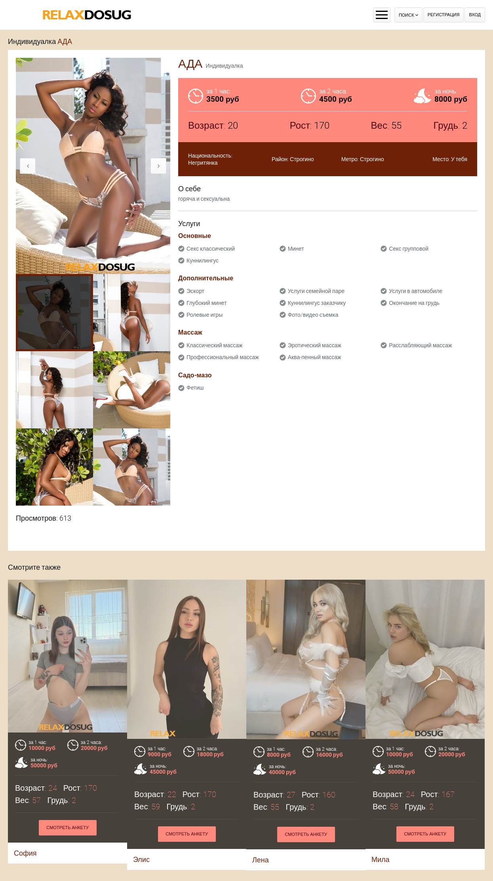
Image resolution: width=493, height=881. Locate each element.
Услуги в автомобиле (415, 291)
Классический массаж (214, 345)
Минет (296, 248)
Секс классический (211, 248)
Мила (380, 859)
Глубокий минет (207, 303)
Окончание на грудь (414, 303)
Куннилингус (203, 260)
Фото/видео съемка (313, 315)
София (25, 853)
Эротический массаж (314, 345)
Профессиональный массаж (223, 357)
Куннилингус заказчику (317, 303)
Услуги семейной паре (316, 291)
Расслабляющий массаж (420, 345)
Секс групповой (408, 248)
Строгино (302, 159)
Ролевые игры (205, 315)
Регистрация (444, 14)
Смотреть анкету (67, 827)
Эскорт (195, 291)
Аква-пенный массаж (314, 357)
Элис (141, 859)
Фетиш (195, 387)
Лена (260, 860)
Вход (475, 14)
